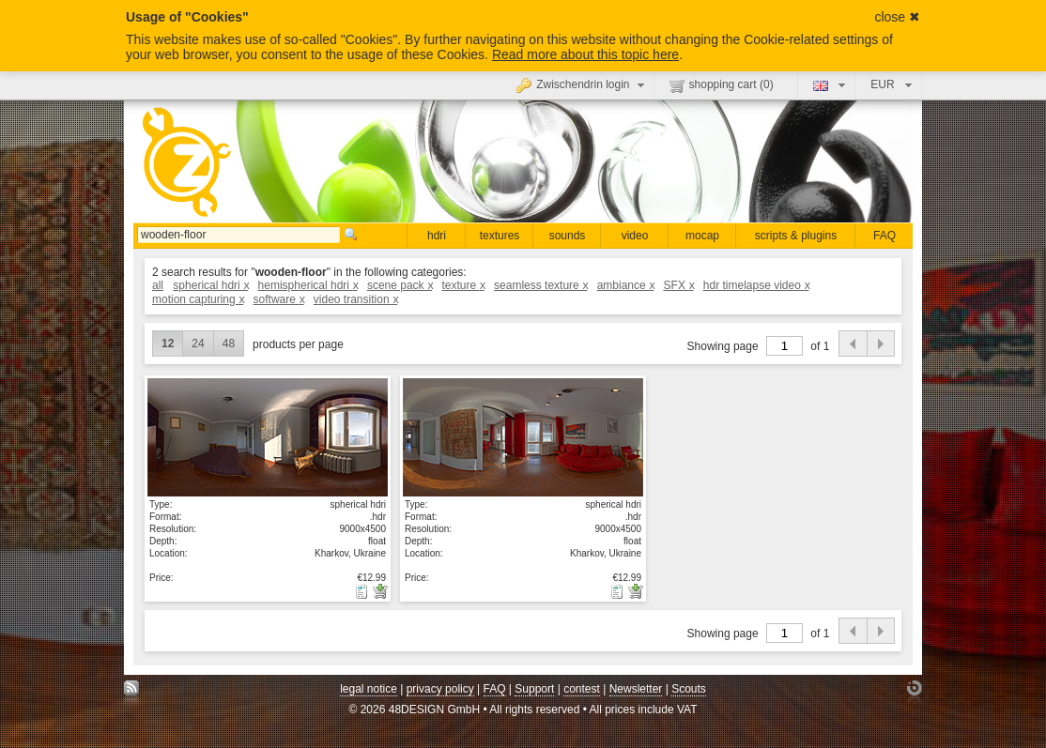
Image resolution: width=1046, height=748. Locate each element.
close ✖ (897, 16)
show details (267, 437)
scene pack (399, 285)
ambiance (625, 285)
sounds (567, 235)
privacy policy (440, 688)
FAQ (884, 235)
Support (534, 688)
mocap (702, 235)
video (635, 235)
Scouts (688, 688)
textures (500, 235)
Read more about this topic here (585, 54)
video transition (355, 299)
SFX (679, 285)
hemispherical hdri (308, 285)
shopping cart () (721, 85)
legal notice (368, 688)
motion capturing (197, 299)
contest (581, 688)
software (279, 299)
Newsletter (636, 688)
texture (462, 285)
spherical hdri (210, 285)
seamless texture (540, 285)
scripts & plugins (796, 235)
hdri (436, 235)
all (157, 285)
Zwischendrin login (582, 84)
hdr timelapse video (756, 285)
